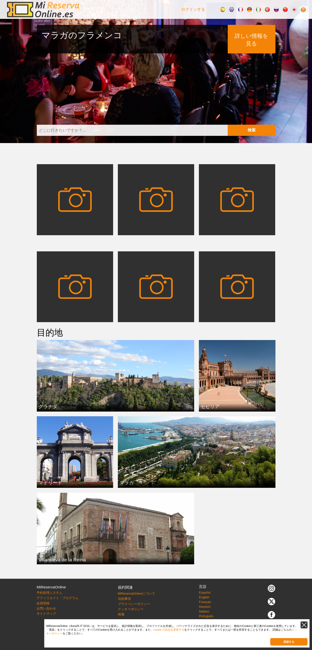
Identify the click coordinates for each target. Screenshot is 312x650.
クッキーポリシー (131, 609)
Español (204, 592)
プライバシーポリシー (134, 604)
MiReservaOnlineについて (136, 593)
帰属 (121, 614)
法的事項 (124, 599)
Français (205, 602)
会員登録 (43, 603)
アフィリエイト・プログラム (58, 598)
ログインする (193, 9)
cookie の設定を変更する (168, 629)
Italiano (204, 611)
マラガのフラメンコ (82, 35)
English (204, 597)
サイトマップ (46, 613)
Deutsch (205, 607)
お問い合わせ (46, 608)
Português (206, 616)
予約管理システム (49, 593)
